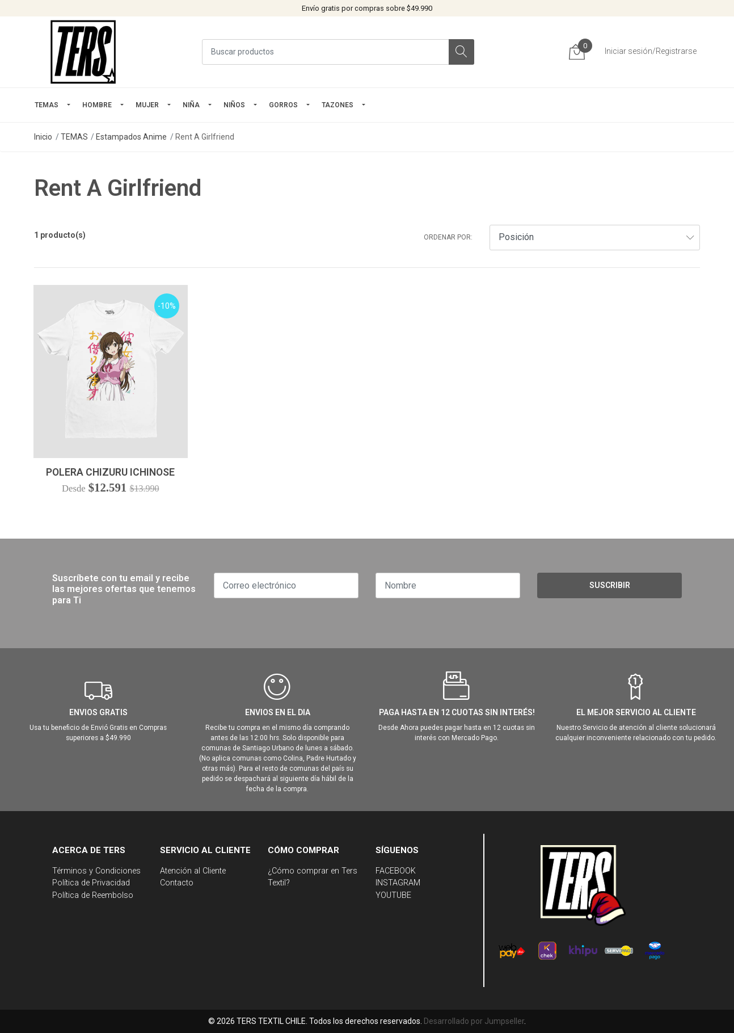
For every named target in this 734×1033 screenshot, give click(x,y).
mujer (147, 105)
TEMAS (46, 105)
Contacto (176, 883)
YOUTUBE (393, 895)
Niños (234, 105)
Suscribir (609, 585)
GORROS (283, 105)
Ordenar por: (448, 237)
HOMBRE (97, 105)
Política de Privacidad (91, 883)
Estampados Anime (131, 136)
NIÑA (191, 105)
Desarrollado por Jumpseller (474, 1021)
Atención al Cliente (193, 871)
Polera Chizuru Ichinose (110, 472)
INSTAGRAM (398, 883)
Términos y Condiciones (96, 871)
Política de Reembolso (92, 895)
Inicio (43, 136)
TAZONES (337, 105)
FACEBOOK (396, 871)
